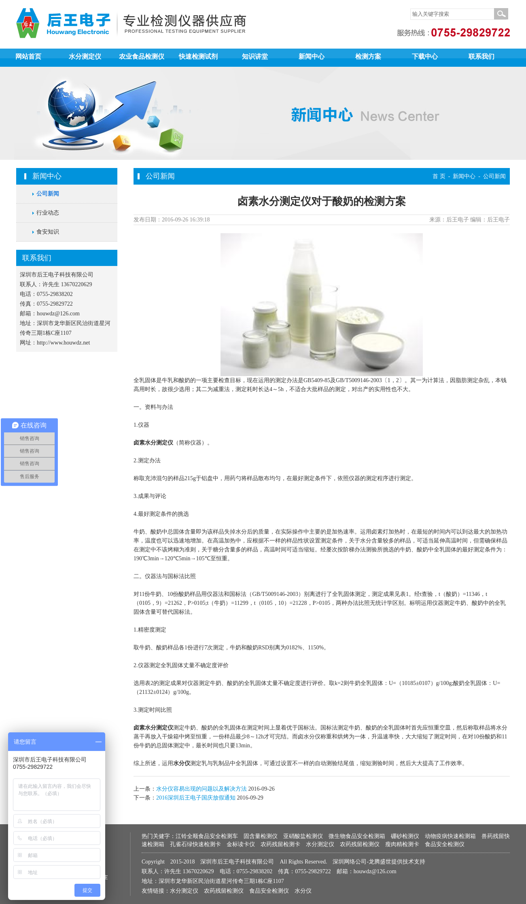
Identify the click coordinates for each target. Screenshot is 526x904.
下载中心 (425, 56)
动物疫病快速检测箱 (450, 836)
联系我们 (481, 56)
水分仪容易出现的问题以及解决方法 (201, 789)
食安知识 (47, 232)
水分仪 (181, 763)
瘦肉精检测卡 (402, 844)
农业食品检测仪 (141, 56)
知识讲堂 (255, 56)
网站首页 (28, 56)
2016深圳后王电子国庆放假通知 (195, 798)
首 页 (439, 176)
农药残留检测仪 (360, 844)
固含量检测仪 (261, 836)
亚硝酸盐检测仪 (303, 836)
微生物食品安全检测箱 (357, 836)
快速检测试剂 (198, 56)
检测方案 (368, 56)
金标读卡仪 (241, 844)
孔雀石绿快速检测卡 (195, 844)
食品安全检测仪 (444, 844)
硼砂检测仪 (405, 836)
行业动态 (47, 213)
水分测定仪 (85, 56)
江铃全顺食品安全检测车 (207, 836)
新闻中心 (312, 56)
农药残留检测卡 (280, 844)
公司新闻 (47, 194)
